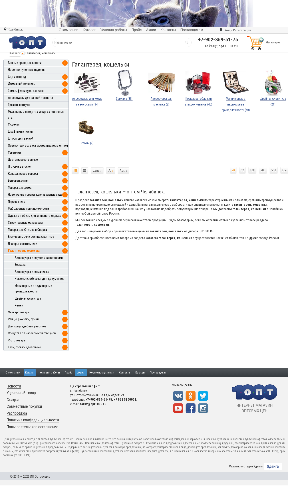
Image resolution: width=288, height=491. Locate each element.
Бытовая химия (18, 181)
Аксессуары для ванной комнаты (30, 98)
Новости (14, 386)
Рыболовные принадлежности (28, 209)
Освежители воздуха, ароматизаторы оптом (38, 146)
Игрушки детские (19, 166)
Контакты (125, 372)
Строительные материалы (25, 223)
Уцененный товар (21, 392)
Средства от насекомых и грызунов (32, 333)
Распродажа (17, 413)
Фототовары (17, 340)
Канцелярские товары (23, 174)
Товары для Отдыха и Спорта (27, 230)
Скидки (13, 399)
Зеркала (20, 265)
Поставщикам (158, 372)
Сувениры (14, 152)
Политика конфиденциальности (33, 420)
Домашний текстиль (21, 84)
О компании (13, 372)
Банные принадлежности (25, 63)
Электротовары (19, 312)
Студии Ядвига (253, 466)
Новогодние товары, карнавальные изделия (37, 195)
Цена (97, 170)
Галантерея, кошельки (24, 251)
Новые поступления (101, 372)
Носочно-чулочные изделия (26, 70)
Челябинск (13, 29)
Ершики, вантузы (19, 105)
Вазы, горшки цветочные (24, 347)
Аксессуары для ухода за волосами (39, 258)
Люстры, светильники (22, 244)
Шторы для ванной (20, 138)
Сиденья (14, 124)
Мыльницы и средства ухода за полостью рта (36, 115)
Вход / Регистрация (235, 30)
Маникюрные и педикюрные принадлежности (33, 289)
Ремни (19, 305)
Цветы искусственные (23, 160)
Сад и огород (17, 77)
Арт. (123, 170)
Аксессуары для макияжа (32, 272)
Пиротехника (16, 202)
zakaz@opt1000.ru (221, 46)
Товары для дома (20, 188)
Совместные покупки (24, 406)
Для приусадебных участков (27, 326)
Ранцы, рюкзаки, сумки (23, 319)
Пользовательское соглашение (32, 426)
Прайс (68, 372)
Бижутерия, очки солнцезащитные (31, 237)
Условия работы (50, 372)
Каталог (15, 53)
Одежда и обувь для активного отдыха (34, 216)
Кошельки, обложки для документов (39, 279)
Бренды (140, 372)
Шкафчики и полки (20, 132)
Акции (81, 372)
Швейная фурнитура (28, 298)
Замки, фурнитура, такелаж (26, 91)
